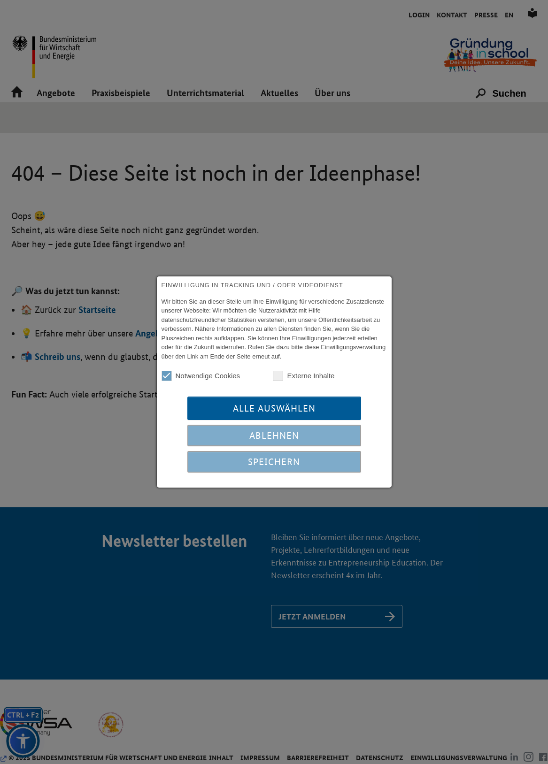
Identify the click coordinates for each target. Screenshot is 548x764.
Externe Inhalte (303, 376)
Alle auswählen (274, 408)
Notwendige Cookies (201, 376)
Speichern (274, 461)
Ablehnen (274, 435)
